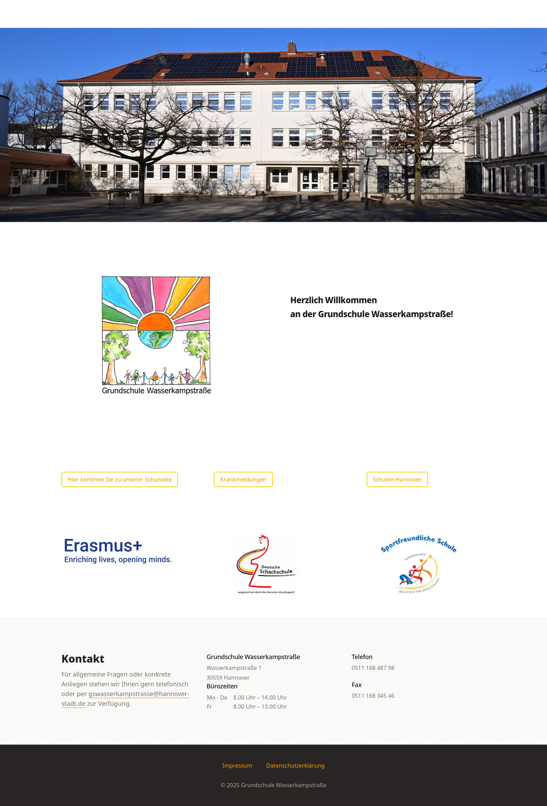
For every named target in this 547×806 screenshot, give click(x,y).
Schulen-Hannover (397, 479)
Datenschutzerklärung (295, 765)
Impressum (238, 765)
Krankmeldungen (243, 479)
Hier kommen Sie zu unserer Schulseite (120, 479)
